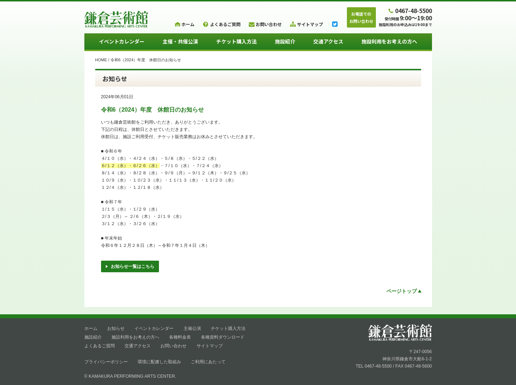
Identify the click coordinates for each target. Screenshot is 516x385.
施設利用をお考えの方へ (389, 41)
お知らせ (116, 328)
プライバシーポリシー (106, 361)
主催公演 (192, 328)
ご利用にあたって (208, 361)
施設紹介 (285, 41)
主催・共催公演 (180, 41)
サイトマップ (210, 345)
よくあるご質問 (99, 345)
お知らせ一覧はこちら (130, 266)
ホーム (90, 328)
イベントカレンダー (121, 41)
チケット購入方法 (236, 41)
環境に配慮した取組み (159, 361)
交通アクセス (328, 41)
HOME (101, 60)
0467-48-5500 (409, 10)
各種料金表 (180, 337)
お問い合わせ (173, 345)
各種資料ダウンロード (222, 337)
